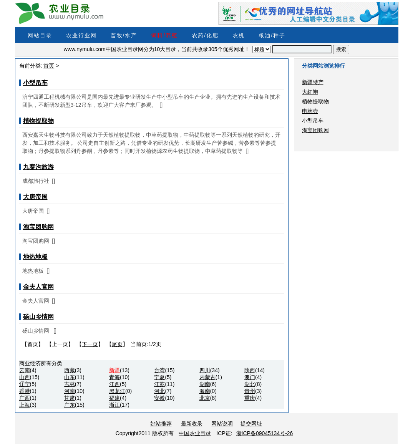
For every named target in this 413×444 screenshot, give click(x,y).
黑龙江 (117, 391)
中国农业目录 (195, 433)
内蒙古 (207, 377)
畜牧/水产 (124, 35)
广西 (24, 398)
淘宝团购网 (38, 227)
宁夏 (159, 377)
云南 (24, 370)
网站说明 (222, 424)
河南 (69, 391)
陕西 (249, 370)
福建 (114, 398)
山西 (24, 377)
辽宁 (24, 384)
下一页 (90, 344)
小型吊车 (35, 83)
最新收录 (191, 424)
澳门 (249, 377)
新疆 (114, 370)
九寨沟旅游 (38, 167)
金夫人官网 (38, 286)
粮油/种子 (272, 35)
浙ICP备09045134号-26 (264, 433)
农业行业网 (81, 35)
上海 (24, 405)
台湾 (159, 370)
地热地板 (35, 256)
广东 (69, 405)
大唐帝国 (35, 197)
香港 (24, 391)
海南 (204, 391)
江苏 (159, 384)
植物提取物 (38, 121)
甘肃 (69, 398)
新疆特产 (312, 82)
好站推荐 (161, 424)
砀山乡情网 (38, 316)
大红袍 (310, 92)
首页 (48, 66)
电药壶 (310, 111)
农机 (238, 35)
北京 (204, 398)
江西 (114, 384)
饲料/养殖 (164, 35)
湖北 (249, 384)
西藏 (69, 370)
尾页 (117, 344)
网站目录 (40, 35)
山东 (69, 377)
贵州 (249, 391)
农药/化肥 (205, 35)
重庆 (249, 398)
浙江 (114, 405)
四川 (204, 370)
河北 (159, 391)
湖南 (204, 384)
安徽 (159, 398)
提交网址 (251, 424)
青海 (114, 377)
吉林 (69, 384)
